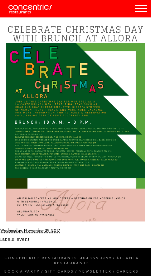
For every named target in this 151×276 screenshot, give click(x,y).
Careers (127, 271)
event (23, 239)
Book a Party (22, 271)
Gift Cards (59, 271)
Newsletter (95, 271)
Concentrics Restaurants (40, 257)
